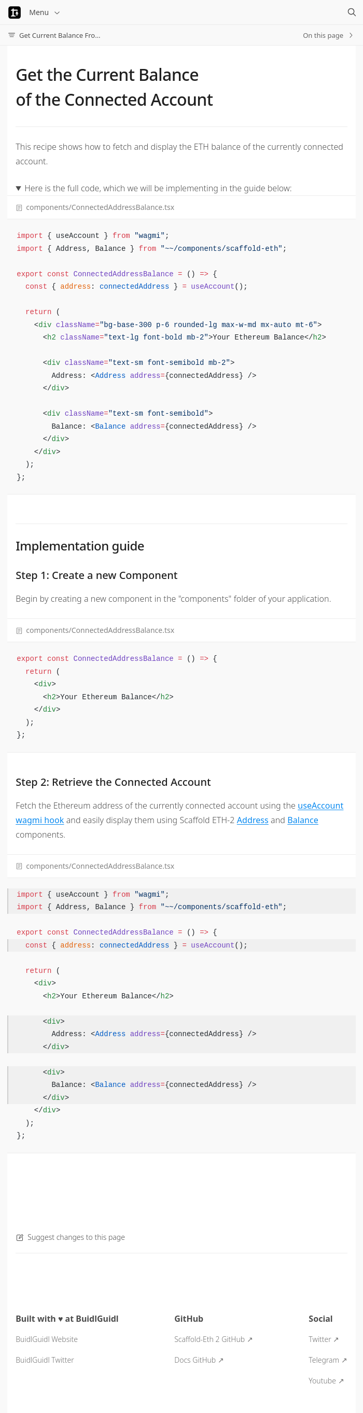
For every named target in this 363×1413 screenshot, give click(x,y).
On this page (329, 35)
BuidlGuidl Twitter (45, 1360)
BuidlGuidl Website (47, 1339)
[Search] (351, 12)
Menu (45, 12)
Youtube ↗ (326, 1381)
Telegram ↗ (328, 1360)
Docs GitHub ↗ (199, 1360)
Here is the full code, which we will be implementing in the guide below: (157, 188)
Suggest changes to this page (70, 1237)
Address (253, 820)
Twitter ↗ (324, 1339)
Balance (302, 820)
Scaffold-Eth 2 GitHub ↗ (213, 1339)
